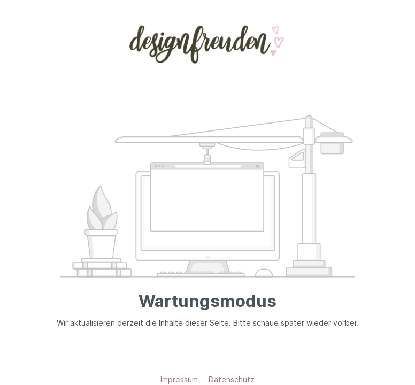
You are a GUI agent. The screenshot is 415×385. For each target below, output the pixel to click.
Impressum (180, 379)
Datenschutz (232, 379)
